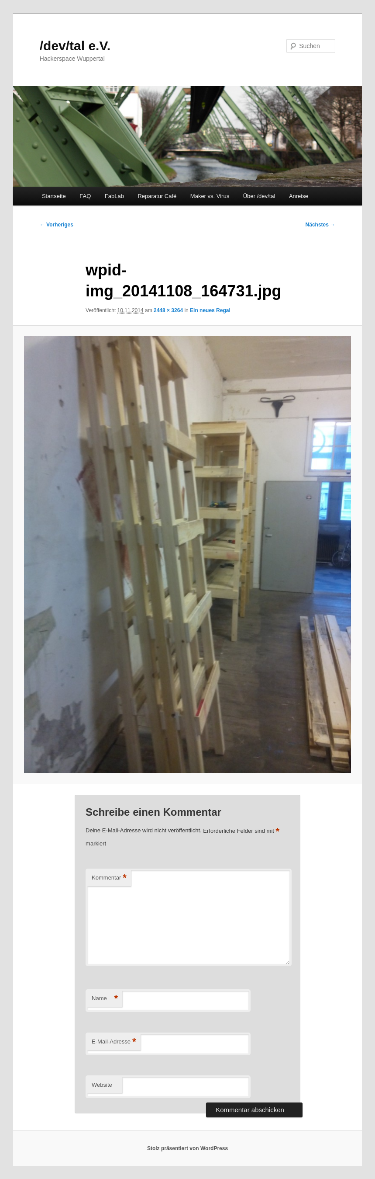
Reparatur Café (157, 196)
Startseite (54, 196)
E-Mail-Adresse (114, 1042)
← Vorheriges (56, 225)
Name (105, 998)
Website (102, 1085)
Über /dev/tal (259, 196)
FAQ (85, 196)
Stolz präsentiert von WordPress (187, 1148)
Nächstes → (321, 225)
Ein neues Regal (210, 310)
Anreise (298, 196)
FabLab (114, 196)
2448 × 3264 (168, 310)
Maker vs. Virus (209, 196)
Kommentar (109, 878)
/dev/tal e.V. (75, 45)
